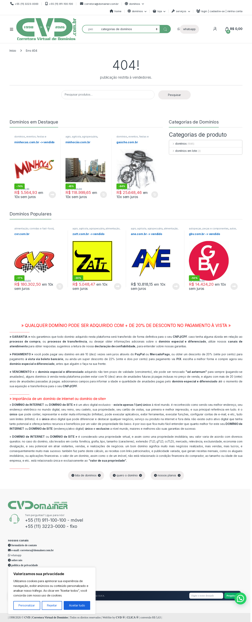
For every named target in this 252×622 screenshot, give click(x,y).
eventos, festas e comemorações (30, 138)
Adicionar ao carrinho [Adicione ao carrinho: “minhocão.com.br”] (103, 194)
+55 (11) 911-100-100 (59, 3)
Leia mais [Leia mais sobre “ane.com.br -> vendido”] (176, 286)
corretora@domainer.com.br (99, 3)
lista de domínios (86, 475)
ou (44, 404)
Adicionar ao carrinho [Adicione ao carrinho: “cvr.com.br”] (59, 286)
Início (13, 50)
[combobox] (90, 29)
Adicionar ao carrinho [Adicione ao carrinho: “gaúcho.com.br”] (154, 194)
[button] (240, 598)
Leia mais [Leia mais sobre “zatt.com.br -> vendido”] (117, 286)
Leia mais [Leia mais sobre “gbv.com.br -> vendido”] (234, 286)
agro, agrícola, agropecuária (81, 136)
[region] (52, 590)
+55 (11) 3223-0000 (24, 3)
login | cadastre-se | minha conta (219, 11)
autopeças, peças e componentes (209, 228)
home (115, 11)
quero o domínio (127, 475)
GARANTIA (19, 336)
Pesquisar (174, 95)
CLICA (133, 617)
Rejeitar (52, 605)
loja (157, 11)
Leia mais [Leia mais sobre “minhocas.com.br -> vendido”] (52, 194)
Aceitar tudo (77, 605)
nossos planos (167, 475)
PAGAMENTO (21, 354)
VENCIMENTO (22, 371)
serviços (179, 11)
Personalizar (27, 605)
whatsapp (189, 29)
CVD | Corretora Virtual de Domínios (46, 617)
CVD (120, 617)
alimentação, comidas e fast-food (34, 228)
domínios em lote (183, 150)
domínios (132, 3)
